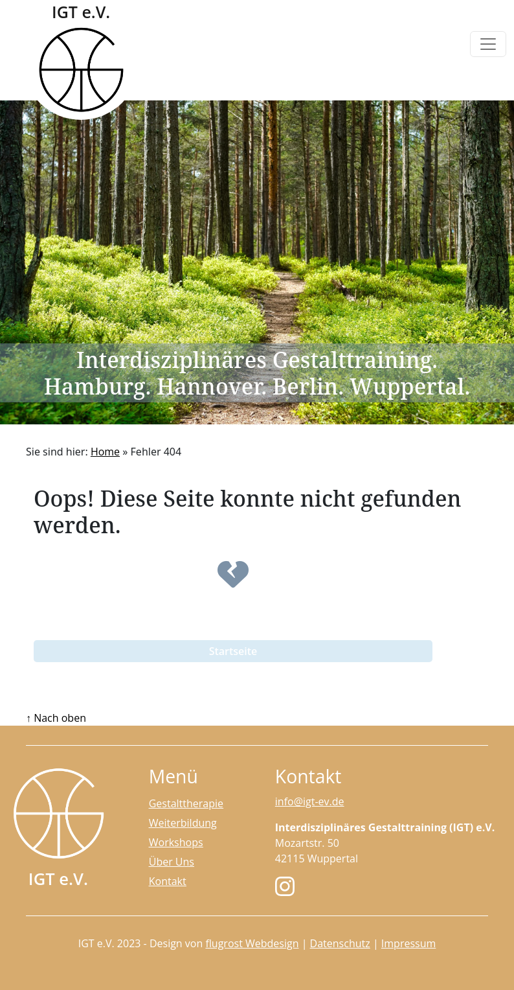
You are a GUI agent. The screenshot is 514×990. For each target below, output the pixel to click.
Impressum (408, 943)
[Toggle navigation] (488, 44)
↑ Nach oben (56, 718)
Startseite (233, 651)
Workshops (176, 842)
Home (105, 451)
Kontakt (167, 881)
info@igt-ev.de (309, 801)
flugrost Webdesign (251, 943)
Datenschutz (340, 943)
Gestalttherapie (186, 803)
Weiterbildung (183, 823)
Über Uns (171, 862)
